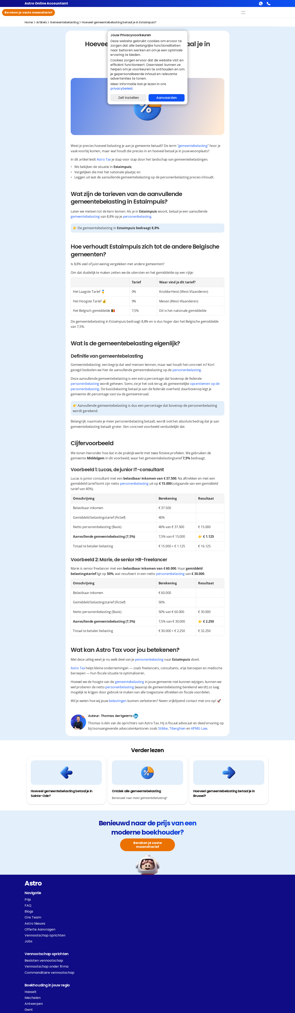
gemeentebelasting (64, 24)
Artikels (41, 24)
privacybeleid (121, 88)
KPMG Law (246, 730)
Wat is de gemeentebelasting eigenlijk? (57, 71)
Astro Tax (146, 161)
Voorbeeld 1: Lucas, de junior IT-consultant (65, 91)
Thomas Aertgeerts (159, 717)
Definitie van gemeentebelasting (58, 77)
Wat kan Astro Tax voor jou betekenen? (57, 105)
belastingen (160, 702)
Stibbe (210, 730)
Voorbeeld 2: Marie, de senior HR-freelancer (66, 98)
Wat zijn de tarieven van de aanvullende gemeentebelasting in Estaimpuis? (58, 50)
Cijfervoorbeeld (40, 84)
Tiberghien (225, 730)
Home (29, 24)
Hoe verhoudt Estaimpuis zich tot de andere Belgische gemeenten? (61, 61)
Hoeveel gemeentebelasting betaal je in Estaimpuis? (119, 24)
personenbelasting (179, 218)
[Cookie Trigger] (102, 977)
